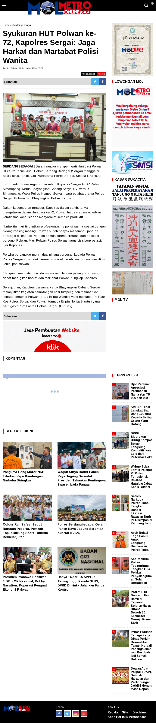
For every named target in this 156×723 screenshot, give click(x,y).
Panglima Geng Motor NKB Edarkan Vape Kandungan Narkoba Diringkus (23, 476)
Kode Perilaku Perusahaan (127, 716)
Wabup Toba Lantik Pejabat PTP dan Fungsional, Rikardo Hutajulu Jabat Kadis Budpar (141, 477)
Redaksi (113, 712)
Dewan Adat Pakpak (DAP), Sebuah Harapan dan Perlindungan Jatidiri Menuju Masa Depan (141, 679)
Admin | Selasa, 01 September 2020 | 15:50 (23, 68)
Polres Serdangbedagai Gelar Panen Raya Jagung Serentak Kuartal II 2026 (81, 529)
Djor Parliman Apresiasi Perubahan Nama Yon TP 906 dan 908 (141, 391)
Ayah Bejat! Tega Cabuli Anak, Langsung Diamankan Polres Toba (139, 541)
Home (6, 25)
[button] (152, 2)
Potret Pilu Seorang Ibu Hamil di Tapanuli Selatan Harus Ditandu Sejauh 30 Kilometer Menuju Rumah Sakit (141, 607)
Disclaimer (140, 712)
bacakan (89, 73)
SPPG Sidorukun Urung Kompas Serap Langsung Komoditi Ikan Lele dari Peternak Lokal (142, 445)
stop (101, 73)
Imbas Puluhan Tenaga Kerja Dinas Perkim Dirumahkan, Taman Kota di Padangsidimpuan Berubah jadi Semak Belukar (141, 645)
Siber (126, 712)
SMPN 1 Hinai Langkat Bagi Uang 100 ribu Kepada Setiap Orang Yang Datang (141, 415)
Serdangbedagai (21, 25)
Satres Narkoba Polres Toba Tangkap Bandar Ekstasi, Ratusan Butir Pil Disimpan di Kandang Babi (141, 510)
